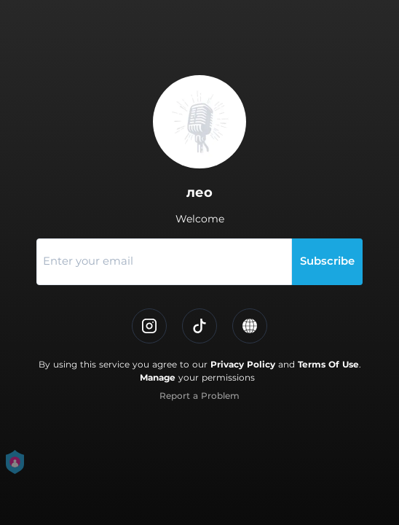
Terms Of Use (328, 364)
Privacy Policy (242, 364)
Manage (157, 377)
